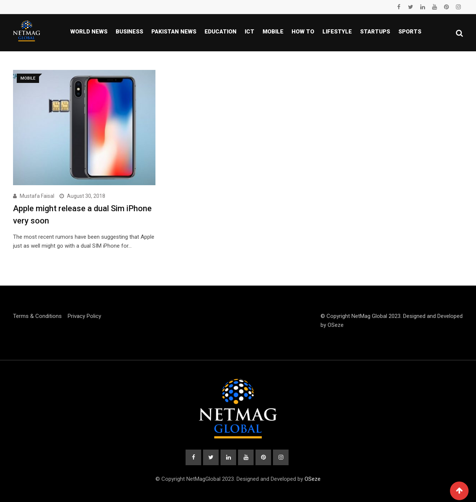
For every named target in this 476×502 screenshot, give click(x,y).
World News (88, 31)
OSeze (336, 325)
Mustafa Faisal (37, 196)
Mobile (273, 31)
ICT (249, 31)
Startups (375, 31)
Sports (409, 31)
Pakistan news (173, 31)
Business (129, 31)
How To (303, 31)
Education (221, 31)
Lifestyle (337, 31)
